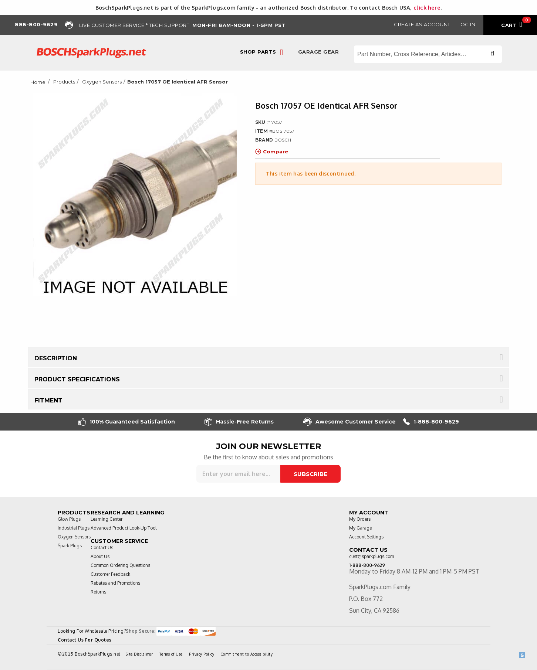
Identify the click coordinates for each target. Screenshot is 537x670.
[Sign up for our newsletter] (238, 474)
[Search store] (428, 54)
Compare (271, 151)
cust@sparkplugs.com (371, 556)
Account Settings (366, 537)
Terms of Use (171, 654)
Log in (466, 24)
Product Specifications (77, 379)
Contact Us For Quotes (85, 640)
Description (55, 358)
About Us (100, 556)
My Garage (360, 528)
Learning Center (106, 519)
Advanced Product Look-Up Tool (123, 528)
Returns (98, 592)
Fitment (48, 400)
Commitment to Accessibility (247, 654)
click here (426, 7)
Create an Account (422, 24)
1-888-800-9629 (431, 421)
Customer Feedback (110, 574)
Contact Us (102, 547)
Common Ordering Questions (120, 565)
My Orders (360, 519)
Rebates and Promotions (115, 583)
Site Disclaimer (139, 654)
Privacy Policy (201, 654)
